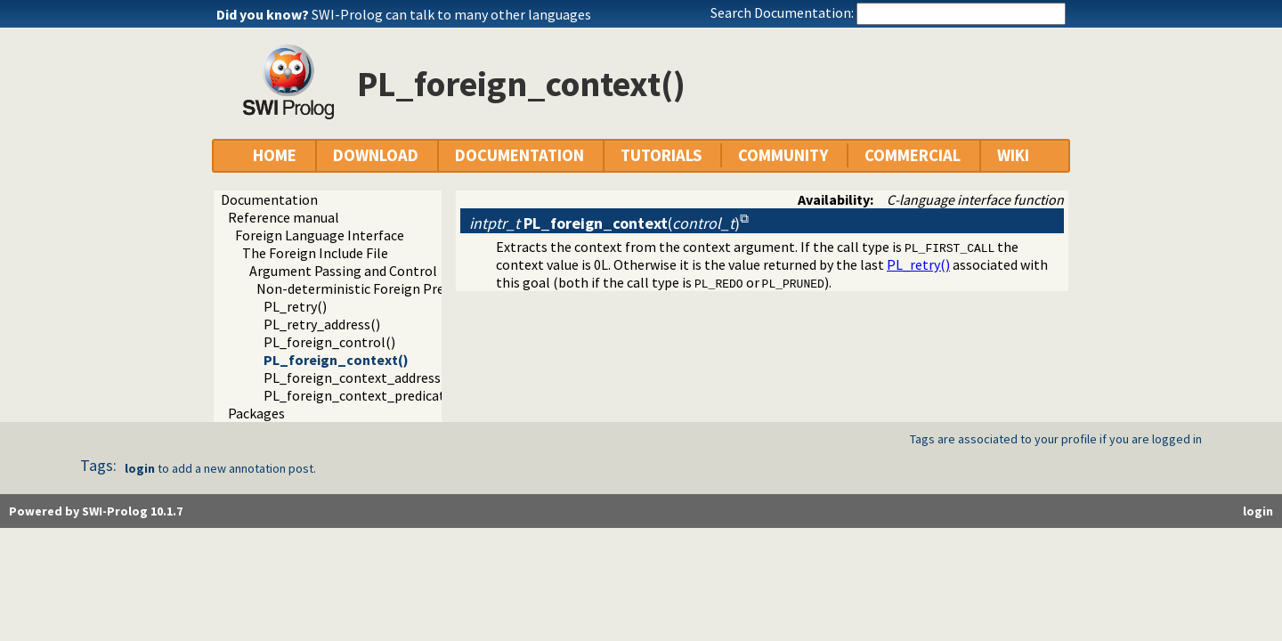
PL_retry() (295, 306)
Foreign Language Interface (319, 235)
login (140, 468)
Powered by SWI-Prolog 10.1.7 (96, 511)
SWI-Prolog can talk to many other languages (451, 14)
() (604, 223)
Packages (256, 413)
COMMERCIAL (912, 155)
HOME (274, 155)
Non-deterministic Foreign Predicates (372, 288)
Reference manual (283, 217)
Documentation (269, 199)
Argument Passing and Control (343, 271)
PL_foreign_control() (329, 342)
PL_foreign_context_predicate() (363, 395)
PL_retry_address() (322, 324)
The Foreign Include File (315, 253)
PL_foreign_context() (336, 360)
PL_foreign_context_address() (357, 377)
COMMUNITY (783, 155)
